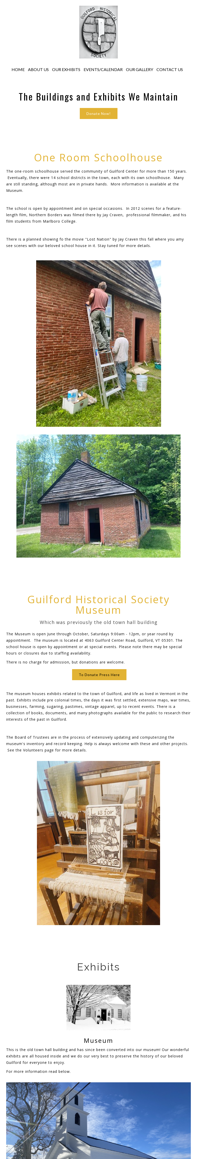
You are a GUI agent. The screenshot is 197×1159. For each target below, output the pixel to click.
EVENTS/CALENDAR (103, 69)
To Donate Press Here (99, 674)
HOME (18, 69)
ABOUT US (38, 69)
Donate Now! (98, 113)
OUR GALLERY (139, 69)
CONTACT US (169, 69)
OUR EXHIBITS (66, 69)
